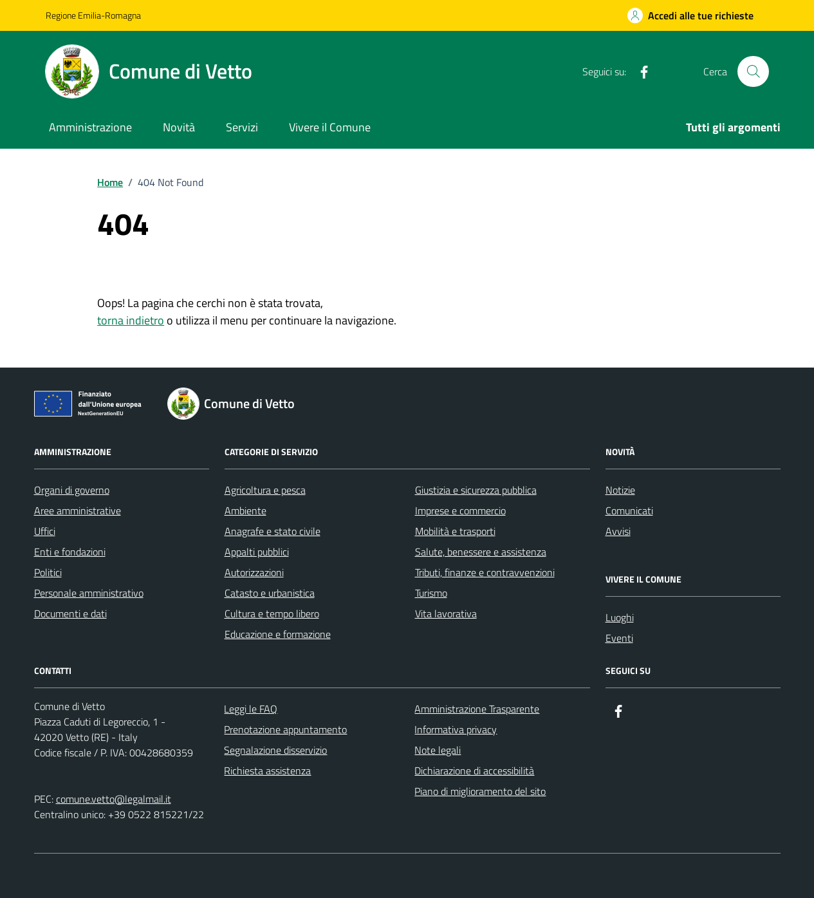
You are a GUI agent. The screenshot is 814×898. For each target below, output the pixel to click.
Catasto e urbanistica (270, 593)
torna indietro (130, 320)
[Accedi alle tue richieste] (690, 15)
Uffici (44, 531)
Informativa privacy (455, 729)
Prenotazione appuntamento (285, 729)
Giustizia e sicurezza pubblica (476, 490)
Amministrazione (90, 127)
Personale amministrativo (88, 593)
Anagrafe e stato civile (272, 531)
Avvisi (618, 531)
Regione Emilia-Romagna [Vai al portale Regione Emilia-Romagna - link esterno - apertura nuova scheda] (93, 15)
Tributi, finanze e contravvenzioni (485, 572)
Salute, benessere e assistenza (480, 551)
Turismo (431, 593)
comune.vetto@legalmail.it (113, 799)
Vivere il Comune (330, 127)
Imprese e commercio (460, 510)
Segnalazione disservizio (275, 750)
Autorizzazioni (254, 572)
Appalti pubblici (257, 551)
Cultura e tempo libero (272, 613)
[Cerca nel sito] (752, 71)
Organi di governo (71, 490)
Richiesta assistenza (267, 770)
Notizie (620, 490)
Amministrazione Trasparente (476, 708)
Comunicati (629, 510)
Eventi (619, 638)
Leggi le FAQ (250, 708)
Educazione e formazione (278, 634)
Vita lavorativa (446, 613)
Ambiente (245, 510)
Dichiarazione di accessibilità (474, 770)
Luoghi (620, 617)
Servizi (242, 127)
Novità (179, 127)
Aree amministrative (77, 510)
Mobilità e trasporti (455, 531)
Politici (48, 572)
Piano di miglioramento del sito (480, 791)
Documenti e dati (70, 613)
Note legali (437, 750)
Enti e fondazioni (70, 551)
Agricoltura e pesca (265, 490)
